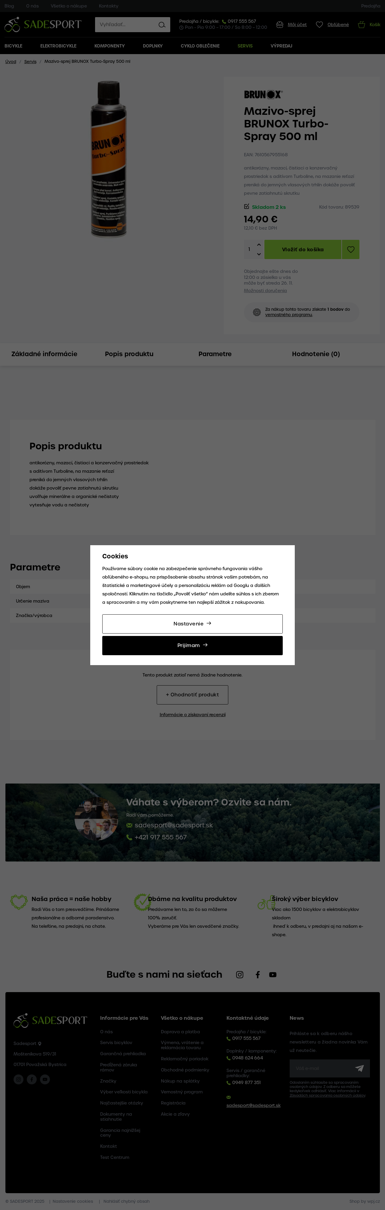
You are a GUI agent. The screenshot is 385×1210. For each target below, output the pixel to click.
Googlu (241, 585)
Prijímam (188, 645)
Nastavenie (189, 624)
